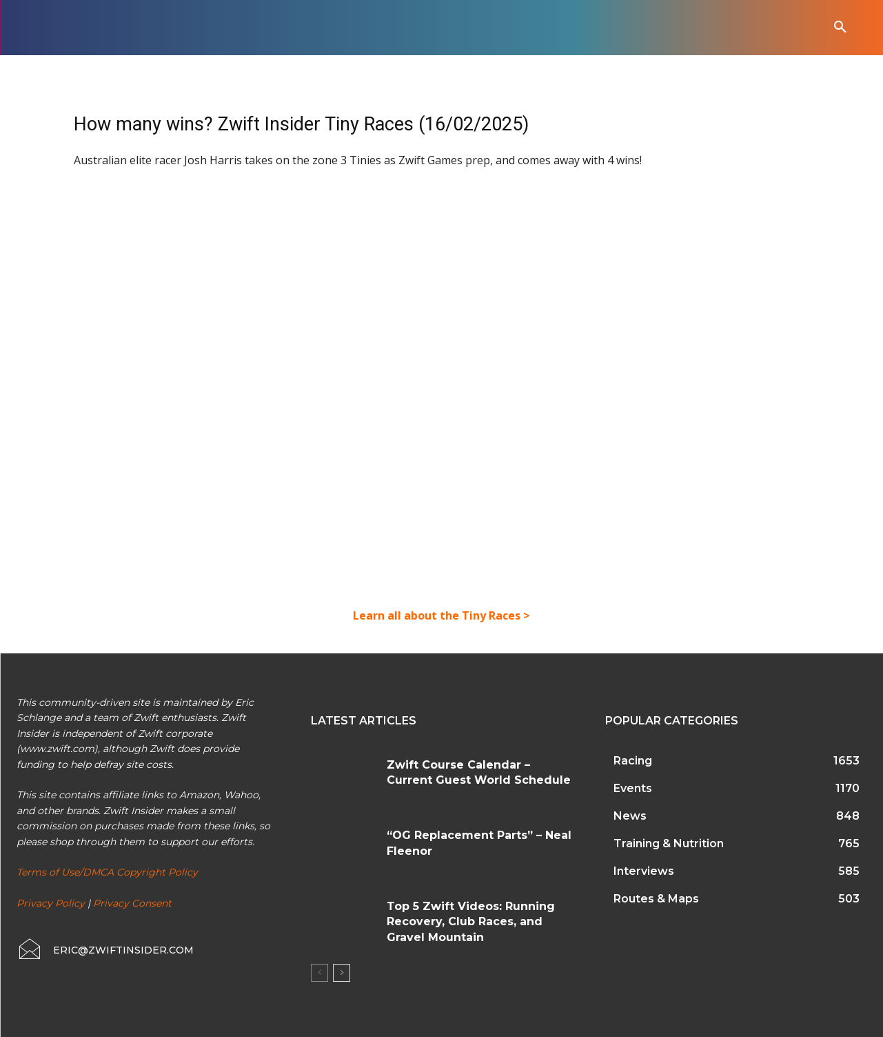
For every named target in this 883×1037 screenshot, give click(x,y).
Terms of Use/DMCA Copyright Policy (107, 872)
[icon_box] (105, 950)
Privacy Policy (51, 903)
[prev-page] (319, 973)
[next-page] (341, 973)
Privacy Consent (132, 903)
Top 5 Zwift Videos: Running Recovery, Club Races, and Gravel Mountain (471, 922)
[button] (840, 27)
